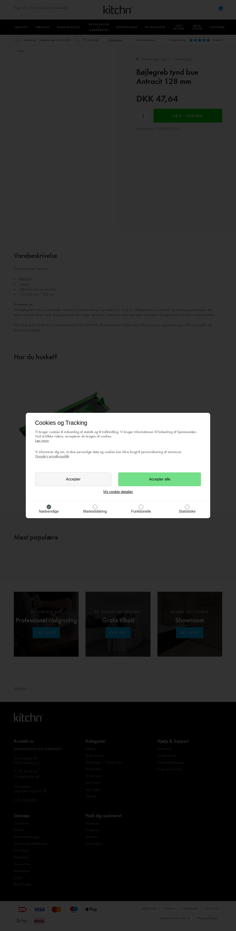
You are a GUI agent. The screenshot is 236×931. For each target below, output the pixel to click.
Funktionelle (141, 511)
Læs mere (42, 440)
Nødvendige (49, 511)
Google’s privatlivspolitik (52, 456)
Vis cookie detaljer (118, 492)
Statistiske (187, 511)
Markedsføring (95, 511)
